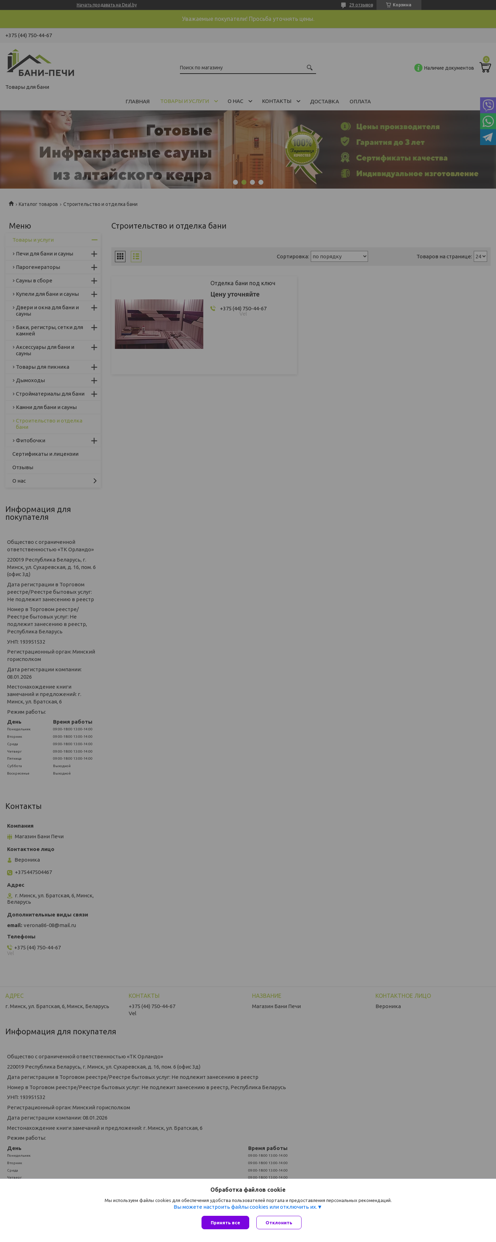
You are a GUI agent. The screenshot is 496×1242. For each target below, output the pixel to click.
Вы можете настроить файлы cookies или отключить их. (245, 1207)
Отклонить (278, 1222)
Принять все (225, 1222)
